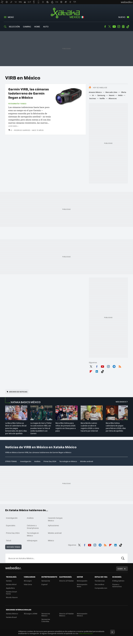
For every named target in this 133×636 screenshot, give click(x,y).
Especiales (10, 525)
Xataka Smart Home (11, 592)
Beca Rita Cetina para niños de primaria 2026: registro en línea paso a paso (65, 427)
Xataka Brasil (11, 617)
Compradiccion (101, 588)
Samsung (101, 95)
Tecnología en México (68, 461)
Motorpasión (82, 580)
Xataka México (66, 13)
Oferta (123, 92)
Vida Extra (28, 584)
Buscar (123, 558)
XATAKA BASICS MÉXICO (26, 402)
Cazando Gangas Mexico (55, 519)
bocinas (92, 98)
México (51, 540)
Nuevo (121, 17)
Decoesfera (99, 584)
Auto (45, 26)
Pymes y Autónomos (117, 585)
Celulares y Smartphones (33, 526)
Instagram (118, 26)
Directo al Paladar (66, 580)
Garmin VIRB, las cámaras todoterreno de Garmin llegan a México (28, 93)
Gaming (27, 26)
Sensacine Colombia (45, 620)
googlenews (123, 26)
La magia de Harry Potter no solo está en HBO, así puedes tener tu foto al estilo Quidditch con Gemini (41, 428)
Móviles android (86, 461)
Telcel (8, 540)
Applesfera (10, 588)
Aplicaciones (53, 525)
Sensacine (45, 580)
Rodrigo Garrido (22, 130)
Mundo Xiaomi (12, 597)
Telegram (114, 366)
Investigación (25, 461)
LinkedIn (97, 371)
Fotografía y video (17, 104)
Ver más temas (13, 547)
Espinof (44, 584)
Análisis (37, 461)
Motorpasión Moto (82, 585)
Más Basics (121, 401)
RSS (120, 366)
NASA (120, 95)
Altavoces (113, 98)
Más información (86, 633)
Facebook (105, 26)
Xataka (9, 580)
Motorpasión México (82, 614)
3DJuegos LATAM (30, 613)
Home (37, 26)
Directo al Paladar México (66, 614)
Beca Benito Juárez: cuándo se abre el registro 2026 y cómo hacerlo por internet (90, 427)
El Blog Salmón (118, 580)
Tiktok (127, 26)
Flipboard (91, 371)
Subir (120, 568)
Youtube (114, 26)
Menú (11, 17)
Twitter (109, 26)
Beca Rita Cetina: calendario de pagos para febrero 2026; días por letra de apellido (116, 427)
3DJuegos (28, 580)
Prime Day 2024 (50, 461)
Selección (14, 26)
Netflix (102, 98)
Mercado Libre (111, 92)
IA (93, 95)
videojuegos (32, 540)
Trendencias (100, 580)
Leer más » (13, 126)
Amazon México (95, 92)
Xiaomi (111, 95)
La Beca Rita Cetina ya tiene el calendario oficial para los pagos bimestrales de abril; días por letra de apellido (16, 428)
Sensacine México (45, 614)
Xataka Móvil (11, 584)
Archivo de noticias (18, 391)
